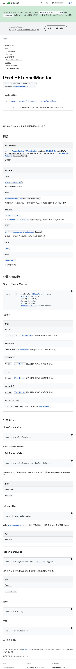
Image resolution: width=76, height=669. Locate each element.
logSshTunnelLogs (13, 232)
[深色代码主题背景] (71, 291)
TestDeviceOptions (29, 306)
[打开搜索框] (42, 2)
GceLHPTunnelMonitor (15, 151)
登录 (70, 3)
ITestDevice (31, 151)
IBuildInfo (51, 151)
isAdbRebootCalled (13, 199)
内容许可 (26, 649)
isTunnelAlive (11, 215)
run (6, 248)
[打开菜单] (3, 3)
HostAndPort (44, 406)
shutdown (9, 261)
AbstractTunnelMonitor (24, 86)
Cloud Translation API (26, 30)
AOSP (5, 39)
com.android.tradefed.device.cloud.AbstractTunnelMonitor (34, 101)
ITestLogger (28, 232)
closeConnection (13, 182)
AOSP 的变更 (65, 15)
